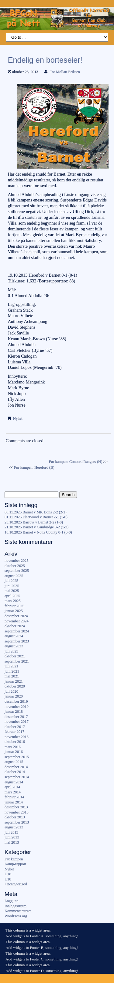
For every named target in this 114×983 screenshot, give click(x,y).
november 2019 (17, 707)
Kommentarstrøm (18, 911)
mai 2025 (12, 591)
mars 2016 (13, 747)
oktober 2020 (15, 686)
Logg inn (12, 901)
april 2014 (12, 787)
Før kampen (14, 859)
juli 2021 (11, 666)
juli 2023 (11, 651)
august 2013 (14, 827)
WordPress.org (16, 916)
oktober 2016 (15, 742)
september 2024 (17, 631)
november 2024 (17, 621)
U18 (8, 874)
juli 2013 (11, 832)
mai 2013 (12, 842)
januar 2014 (14, 802)
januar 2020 (14, 696)
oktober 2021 (15, 656)
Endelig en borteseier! (45, 60)
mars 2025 (13, 601)
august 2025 (14, 576)
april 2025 (12, 596)
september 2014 (17, 777)
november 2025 (17, 560)
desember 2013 (16, 807)
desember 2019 (16, 701)
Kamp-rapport (15, 864)
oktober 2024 (15, 626)
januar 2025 (14, 611)
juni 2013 (12, 837)
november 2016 (17, 737)
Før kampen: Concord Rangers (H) (75, 462)
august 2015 (14, 762)
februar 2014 (14, 797)
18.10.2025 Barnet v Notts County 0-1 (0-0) (38, 532)
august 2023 (14, 646)
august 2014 (14, 782)
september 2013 (17, 822)
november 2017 (17, 721)
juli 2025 (11, 581)
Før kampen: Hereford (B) (34, 467)
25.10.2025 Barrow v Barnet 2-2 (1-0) (34, 522)
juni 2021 (12, 671)
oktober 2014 (15, 772)
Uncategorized (16, 884)
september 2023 (17, 641)
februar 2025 (14, 606)
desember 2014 (16, 767)
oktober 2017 (15, 727)
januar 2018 (14, 711)
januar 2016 (14, 752)
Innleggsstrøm (15, 906)
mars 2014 (13, 792)
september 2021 (17, 661)
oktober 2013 (15, 817)
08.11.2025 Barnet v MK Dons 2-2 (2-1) (36, 512)
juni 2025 (12, 586)
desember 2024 (16, 616)
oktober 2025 (15, 566)
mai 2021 (12, 676)
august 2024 (14, 636)
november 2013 (17, 812)
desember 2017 (16, 717)
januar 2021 (14, 681)
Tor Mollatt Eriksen (65, 72)
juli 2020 (11, 691)
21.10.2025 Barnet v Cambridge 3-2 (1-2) (36, 527)
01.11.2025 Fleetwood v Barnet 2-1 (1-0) (36, 517)
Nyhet (17, 418)
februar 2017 (14, 731)
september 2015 (17, 757)
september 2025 (17, 570)
